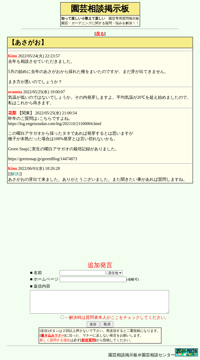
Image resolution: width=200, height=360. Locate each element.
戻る (100, 34)
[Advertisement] (100, 224)
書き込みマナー (53, 335)
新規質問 (88, 340)
